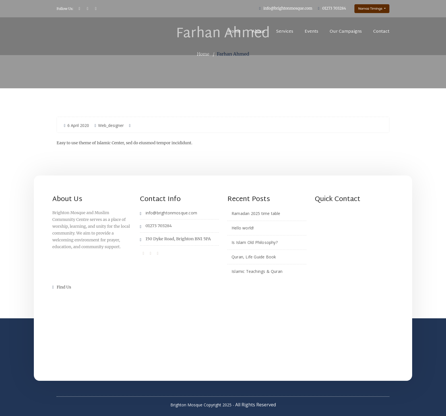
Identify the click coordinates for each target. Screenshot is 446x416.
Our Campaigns (346, 31)
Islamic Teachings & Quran (257, 271)
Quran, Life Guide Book (254, 256)
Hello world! (243, 227)
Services (284, 31)
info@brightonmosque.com (287, 8)
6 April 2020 (76, 125)
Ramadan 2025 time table (256, 213)
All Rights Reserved (255, 405)
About (258, 31)
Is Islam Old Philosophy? (255, 242)
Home (234, 31)
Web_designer (108, 125)
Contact (381, 31)
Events (311, 31)
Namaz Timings (370, 8)
